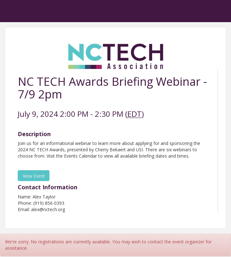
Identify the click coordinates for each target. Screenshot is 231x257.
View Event (34, 176)
